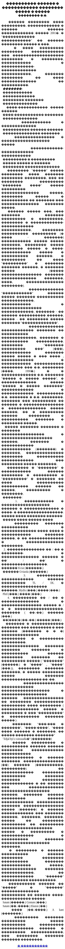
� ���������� (32, 945)
